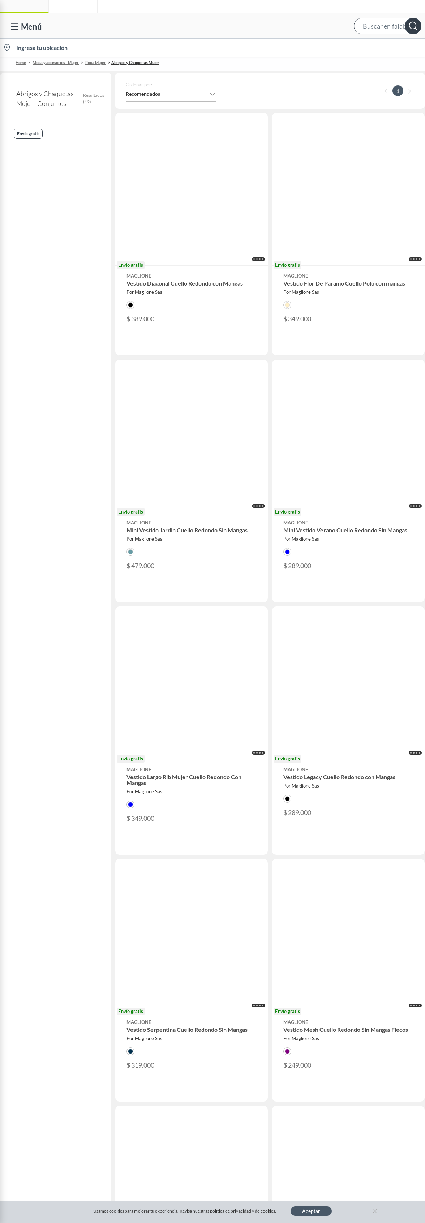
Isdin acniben (357, 769)
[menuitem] (339, 47)
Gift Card (24, 974)
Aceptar (311, 1211)
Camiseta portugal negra (365, 731)
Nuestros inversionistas (152, 836)
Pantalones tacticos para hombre (159, 758)
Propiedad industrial (37, 963)
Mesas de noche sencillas (260, 780)
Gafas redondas (41, 737)
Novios (385, 48)
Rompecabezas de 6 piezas (50, 775)
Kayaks (140, 753)
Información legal (34, 859)
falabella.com (364, 824)
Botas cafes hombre (255, 775)
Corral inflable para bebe (154, 780)
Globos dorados (359, 758)
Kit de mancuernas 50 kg (365, 748)
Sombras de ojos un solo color (264, 764)
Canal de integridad (36, 905)
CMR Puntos (251, 824)
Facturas (24, 870)
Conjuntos (19, 166)
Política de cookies (215, 1011)
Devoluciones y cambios (41, 847)
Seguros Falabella (368, 882)
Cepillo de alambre (149, 737)
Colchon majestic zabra (365, 775)
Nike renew (38, 742)
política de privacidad (230, 1211)
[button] (211, 25)
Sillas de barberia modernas (262, 748)
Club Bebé (249, 847)
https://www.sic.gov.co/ (40, 951)
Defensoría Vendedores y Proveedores (57, 917)
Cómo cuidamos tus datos (43, 928)
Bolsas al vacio (251, 769)
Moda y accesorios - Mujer (56, 62)
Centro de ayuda (32, 836)
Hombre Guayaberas (45, 764)
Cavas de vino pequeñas (259, 731)
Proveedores (140, 870)
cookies (268, 1211)
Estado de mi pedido (37, 882)
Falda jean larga (147, 748)
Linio (354, 847)
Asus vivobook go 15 (362, 780)
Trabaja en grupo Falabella (155, 847)
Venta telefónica (32, 824)
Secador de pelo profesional (368, 742)
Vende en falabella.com (287, 48)
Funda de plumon (43, 753)
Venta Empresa (143, 859)
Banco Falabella (367, 870)
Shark (244, 758)
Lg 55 (244, 737)
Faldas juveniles (253, 753)
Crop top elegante (43, 769)
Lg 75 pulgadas (252, 742)
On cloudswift (40, 758)
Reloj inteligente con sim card (370, 737)
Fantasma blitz (358, 753)
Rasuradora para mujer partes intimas (159, 775)
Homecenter (363, 859)
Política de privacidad (273, 1011)
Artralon (36, 748)
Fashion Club (252, 870)
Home (21, 62)
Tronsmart (354, 764)
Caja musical (144, 731)
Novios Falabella (256, 836)
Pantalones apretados (151, 742)
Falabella (359, 836)
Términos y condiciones (154, 1011)
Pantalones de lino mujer (154, 769)
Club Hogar (250, 859)
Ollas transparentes (150, 764)
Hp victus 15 (39, 780)
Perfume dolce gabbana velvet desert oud (54, 731)
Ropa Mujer (95, 62)
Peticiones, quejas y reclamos (47, 940)
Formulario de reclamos (41, 894)
